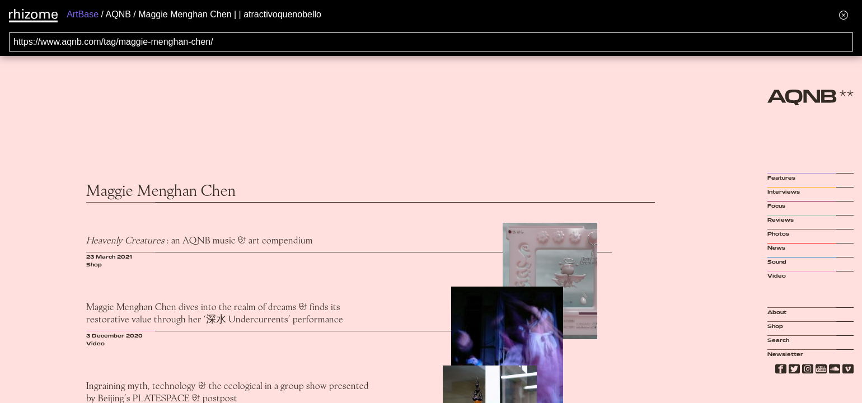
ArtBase (83, 14)
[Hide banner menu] (843, 15)
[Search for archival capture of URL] (431, 41)
